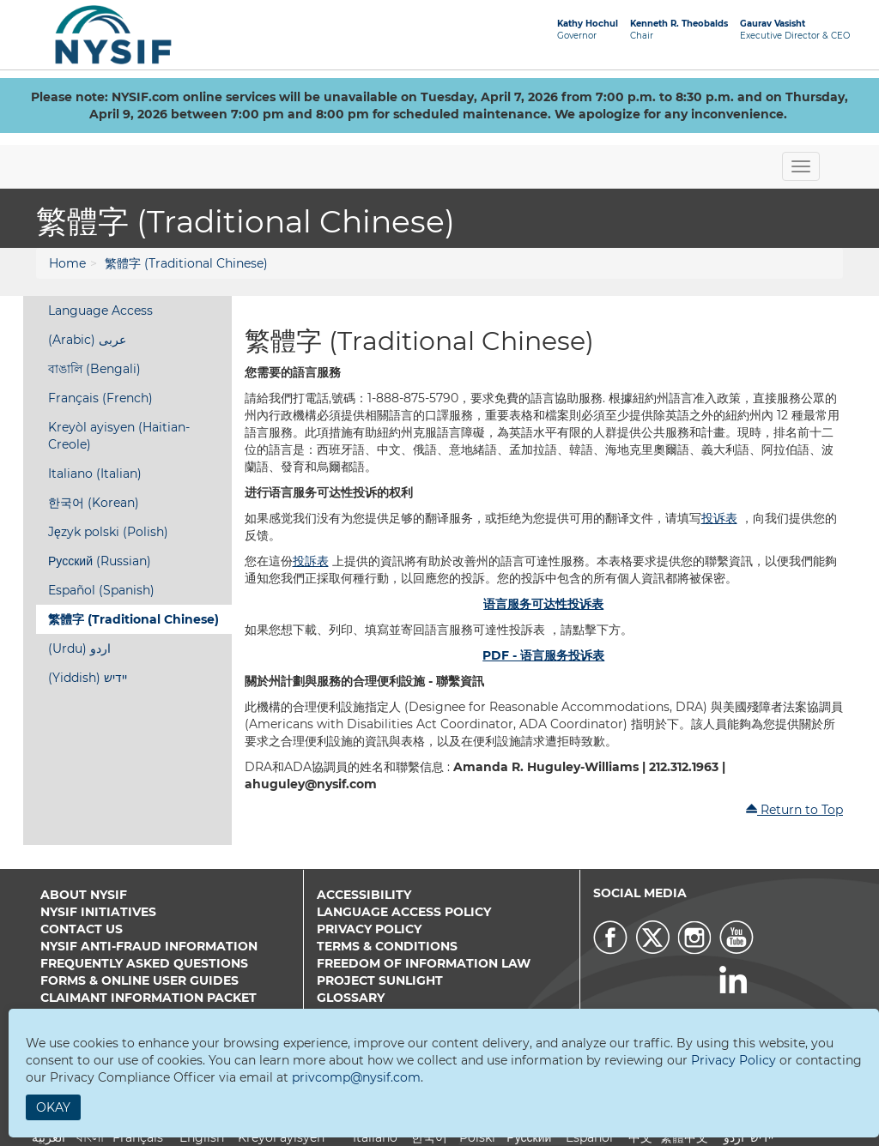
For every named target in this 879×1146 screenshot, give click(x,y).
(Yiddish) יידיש (87, 677)
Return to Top (794, 809)
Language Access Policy (404, 912)
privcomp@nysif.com (356, 1077)
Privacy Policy (369, 929)
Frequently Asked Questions (144, 963)
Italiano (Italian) (95, 473)
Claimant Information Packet (148, 997)
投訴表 (311, 561)
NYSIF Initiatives (98, 912)
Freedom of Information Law (423, 963)
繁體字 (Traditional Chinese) (186, 263)
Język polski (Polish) (108, 532)
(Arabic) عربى (87, 339)
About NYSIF (83, 894)
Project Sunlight (380, 980)
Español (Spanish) (101, 590)
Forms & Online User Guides (139, 980)
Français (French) (100, 398)
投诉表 (719, 518)
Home (67, 263)
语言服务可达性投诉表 (543, 604)
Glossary (351, 997)
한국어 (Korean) (93, 502)
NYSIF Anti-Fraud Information (149, 946)
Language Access (100, 310)
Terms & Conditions (387, 946)
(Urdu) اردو (79, 648)
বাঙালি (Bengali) (94, 369)
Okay (53, 1107)
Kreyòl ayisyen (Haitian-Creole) (119, 435)
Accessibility (364, 894)
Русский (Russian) (99, 561)
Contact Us (81, 929)
